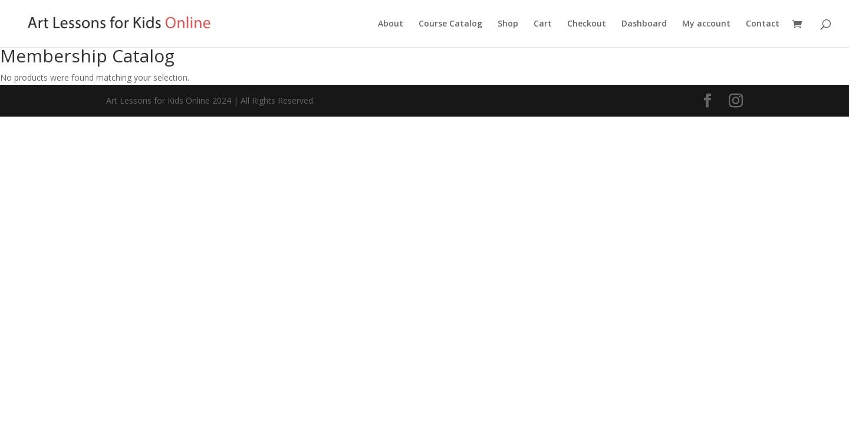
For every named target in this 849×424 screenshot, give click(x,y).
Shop (508, 24)
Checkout (586, 24)
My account (706, 24)
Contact (762, 24)
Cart (543, 24)
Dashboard (644, 24)
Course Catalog (450, 24)
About (390, 24)
